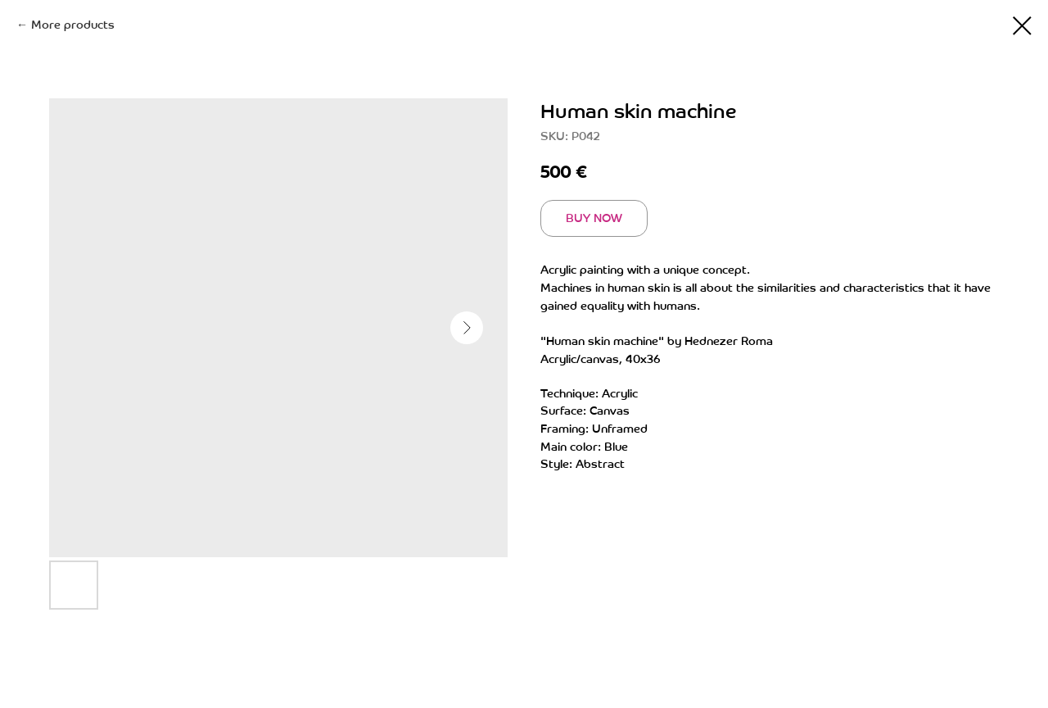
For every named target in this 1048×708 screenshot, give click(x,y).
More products (73, 25)
